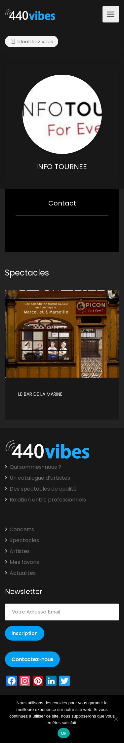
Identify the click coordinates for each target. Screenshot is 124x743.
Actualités (23, 573)
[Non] (115, 719)
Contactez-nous (32, 659)
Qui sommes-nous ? (35, 467)
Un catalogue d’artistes (40, 478)
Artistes (20, 551)
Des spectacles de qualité (43, 489)
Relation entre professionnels (48, 499)
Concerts (22, 529)
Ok (63, 733)
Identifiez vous (31, 41)
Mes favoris (24, 562)
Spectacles (24, 540)
